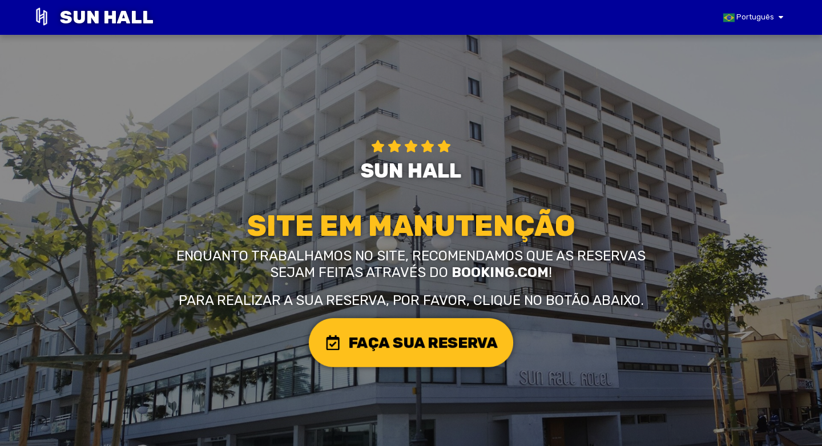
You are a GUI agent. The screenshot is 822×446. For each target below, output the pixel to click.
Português (748, 18)
